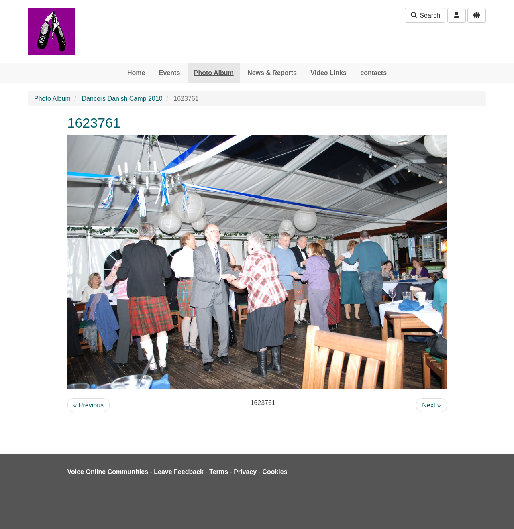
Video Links (328, 72)
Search (425, 15)
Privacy (245, 471)
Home (136, 72)
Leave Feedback (179, 471)
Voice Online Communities (108, 471)
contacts (373, 72)
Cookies (274, 471)
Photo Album (214, 72)
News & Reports (272, 72)
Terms (218, 471)
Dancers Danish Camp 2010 (122, 98)
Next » (431, 405)
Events (169, 72)
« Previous (88, 405)
